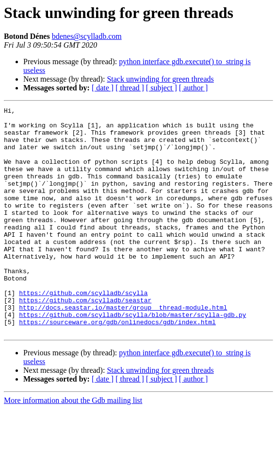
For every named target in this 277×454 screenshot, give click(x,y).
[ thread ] (129, 88)
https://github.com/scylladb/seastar (85, 339)
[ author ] (193, 88)
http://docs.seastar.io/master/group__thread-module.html (123, 348)
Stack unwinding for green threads (160, 79)
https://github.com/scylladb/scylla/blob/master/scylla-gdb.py (132, 356)
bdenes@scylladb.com (87, 36)
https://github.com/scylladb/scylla (83, 330)
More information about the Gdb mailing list (73, 445)
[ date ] (103, 88)
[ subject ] (161, 88)
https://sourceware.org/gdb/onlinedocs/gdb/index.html (117, 365)
